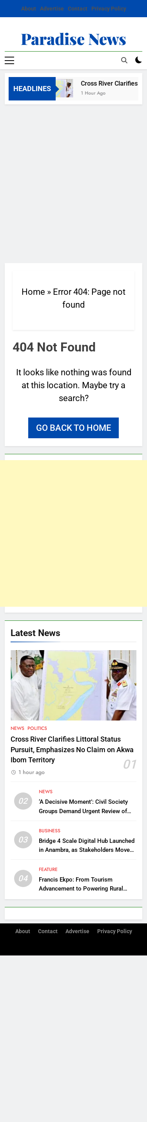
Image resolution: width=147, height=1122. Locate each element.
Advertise (52, 8)
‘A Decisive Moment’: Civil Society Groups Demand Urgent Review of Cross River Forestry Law (83, 810)
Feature (48, 869)
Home (33, 292)
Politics (37, 728)
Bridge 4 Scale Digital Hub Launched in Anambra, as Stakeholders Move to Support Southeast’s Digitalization (87, 849)
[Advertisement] (73, 181)
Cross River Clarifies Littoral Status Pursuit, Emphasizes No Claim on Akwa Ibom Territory (72, 749)
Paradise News (73, 38)
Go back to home (73, 428)
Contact (77, 8)
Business (49, 830)
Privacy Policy (108, 8)
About (28, 8)
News (17, 728)
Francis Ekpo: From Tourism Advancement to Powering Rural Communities (81, 888)
